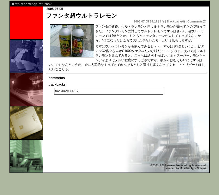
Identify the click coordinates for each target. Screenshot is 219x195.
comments (57, 78)
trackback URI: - (67, 91)
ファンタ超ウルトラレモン (81, 15)
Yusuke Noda (175, 165)
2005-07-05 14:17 (145, 21)
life (162, 21)
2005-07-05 (55, 9)
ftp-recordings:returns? (33, 4)
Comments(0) (196, 21)
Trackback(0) (176, 21)
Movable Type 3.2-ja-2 (193, 168)
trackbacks (57, 84)
